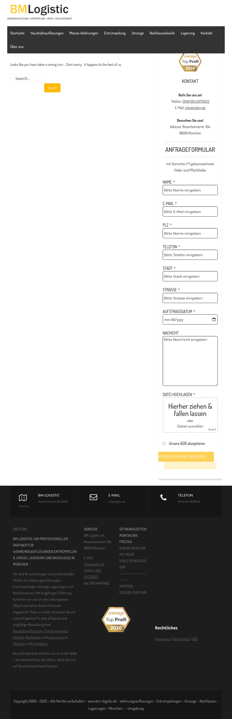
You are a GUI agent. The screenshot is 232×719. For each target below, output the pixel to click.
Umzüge (138, 33)
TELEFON (171, 246)
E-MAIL (169, 203)
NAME (168, 181)
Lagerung (188, 33)
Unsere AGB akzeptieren (185, 443)
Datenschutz (181, 639)
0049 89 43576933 (196, 101)
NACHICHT (171, 332)
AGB (195, 639)
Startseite (17, 33)
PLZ (167, 224)
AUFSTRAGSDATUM (179, 311)
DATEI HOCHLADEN (178, 394)
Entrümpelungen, (57, 631)
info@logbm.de (195, 107)
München (19, 643)
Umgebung (40, 643)
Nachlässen (33, 637)
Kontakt (207, 33)
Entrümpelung (115, 33)
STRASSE (171, 289)
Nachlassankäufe (162, 33)
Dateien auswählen (190, 426)
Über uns (17, 46)
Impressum (163, 639)
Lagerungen (56, 637)
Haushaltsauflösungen (47, 33)
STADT (169, 268)
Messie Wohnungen (84, 33)
